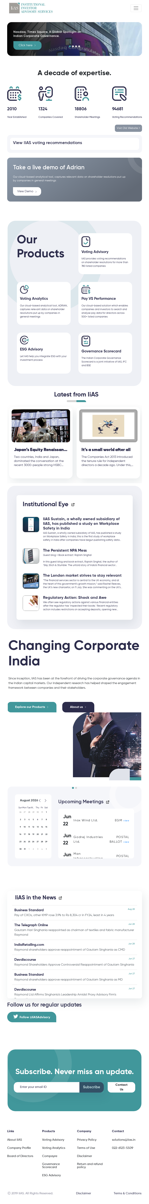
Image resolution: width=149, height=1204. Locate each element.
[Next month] (46, 801)
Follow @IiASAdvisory (31, 1016)
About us (76, 706)
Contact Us (121, 1087)
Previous (4, 444)
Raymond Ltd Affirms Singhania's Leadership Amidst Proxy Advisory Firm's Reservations (74, 994)
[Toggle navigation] (136, 8)
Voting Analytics (53, 1147)
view (126, 820)
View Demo (27, 191)
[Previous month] (40, 801)
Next (145, 444)
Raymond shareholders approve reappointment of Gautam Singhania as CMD (74, 946)
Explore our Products (30, 706)
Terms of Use (86, 1147)
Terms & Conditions (127, 1193)
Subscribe (91, 1087)
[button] (70, 46)
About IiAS (14, 1139)
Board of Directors (20, 1155)
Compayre (49, 1155)
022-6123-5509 (122, 1147)
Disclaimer (84, 1155)
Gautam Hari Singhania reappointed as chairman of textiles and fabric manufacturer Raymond (74, 929)
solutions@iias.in (123, 1139)
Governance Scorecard (51, 1165)
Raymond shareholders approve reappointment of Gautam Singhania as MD (74, 976)
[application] (33, 826)
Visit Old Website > (128, 128)
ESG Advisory (51, 1175)
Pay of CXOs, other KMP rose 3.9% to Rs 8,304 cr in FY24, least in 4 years (74, 911)
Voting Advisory (53, 1139)
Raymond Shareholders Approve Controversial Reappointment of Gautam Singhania (74, 961)
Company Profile (19, 1147)
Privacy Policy (86, 1139)
